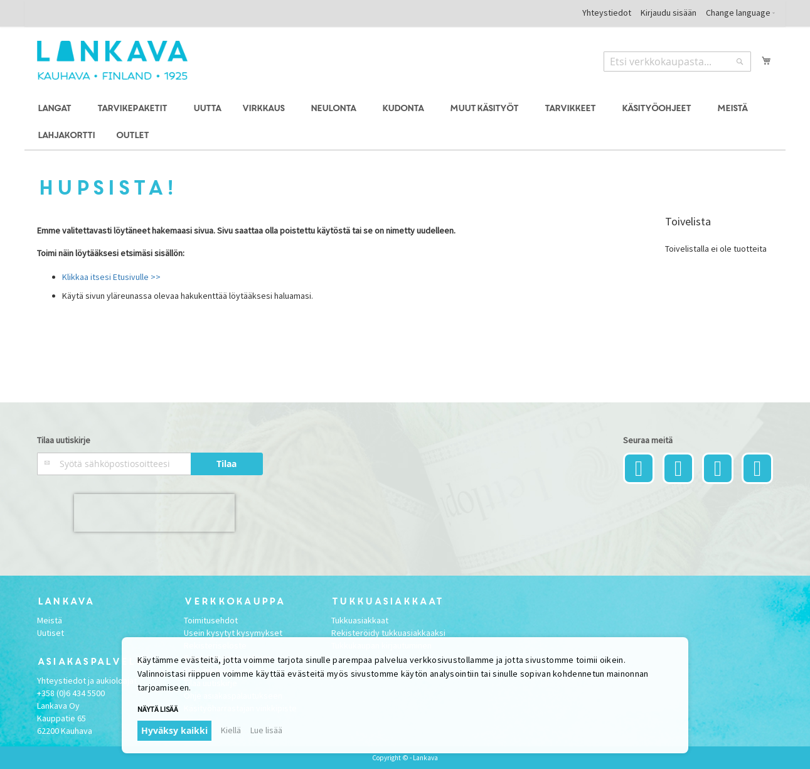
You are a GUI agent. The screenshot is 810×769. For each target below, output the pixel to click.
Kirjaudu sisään (668, 12)
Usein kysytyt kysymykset (233, 632)
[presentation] (154, 513)
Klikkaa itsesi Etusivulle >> (111, 276)
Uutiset (50, 632)
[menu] (405, 122)
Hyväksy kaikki (174, 730)
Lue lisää (266, 730)
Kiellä (231, 730)
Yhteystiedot (606, 12)
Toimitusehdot (211, 620)
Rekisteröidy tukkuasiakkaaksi (388, 632)
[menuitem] (56, 108)
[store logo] (112, 60)
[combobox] (677, 61)
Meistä (49, 620)
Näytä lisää (157, 709)
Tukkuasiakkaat (359, 620)
